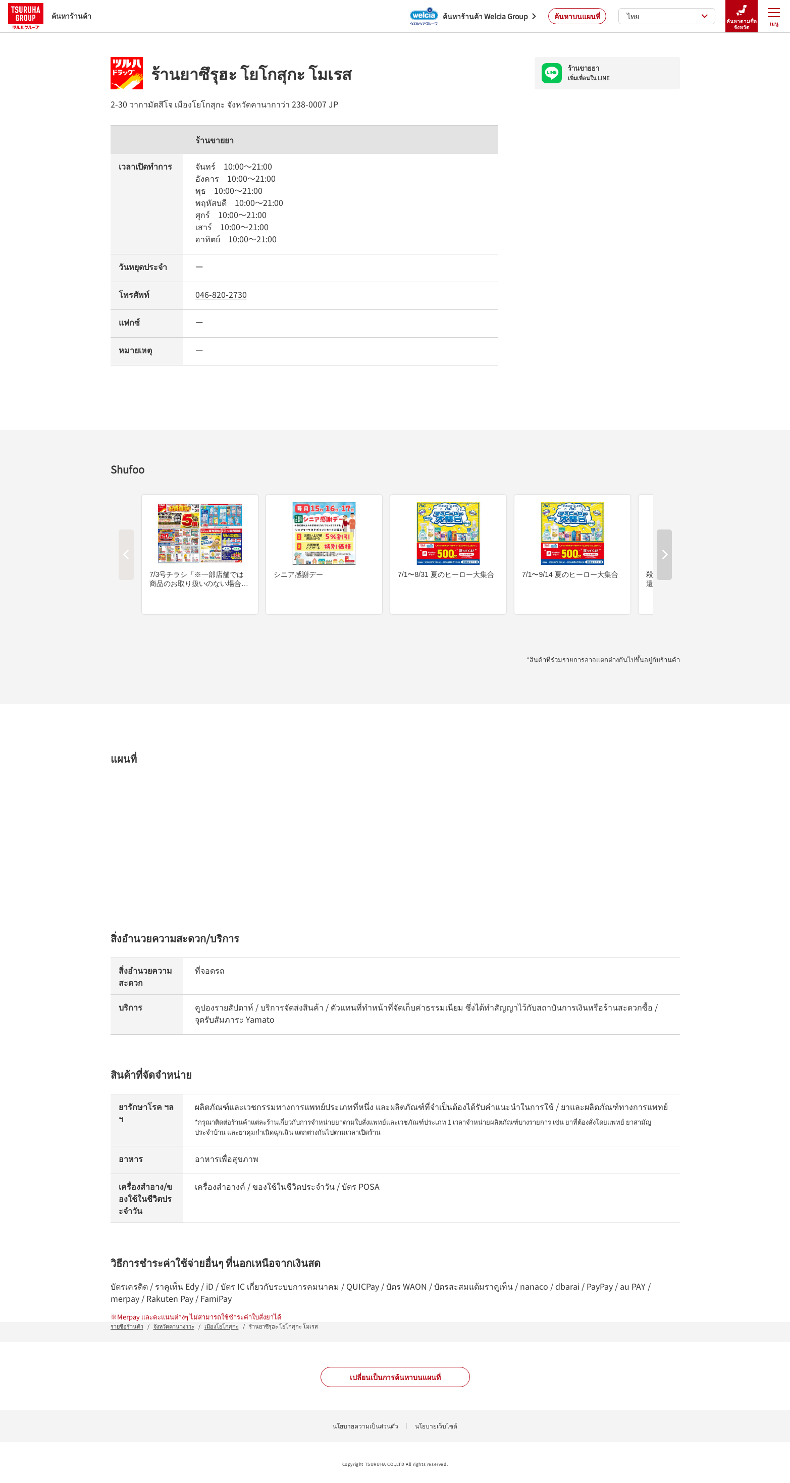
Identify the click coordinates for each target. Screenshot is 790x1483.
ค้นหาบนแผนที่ (577, 16)
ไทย (667, 16)
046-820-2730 (221, 294)
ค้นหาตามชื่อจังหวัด (741, 16)
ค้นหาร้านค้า (49, 16)
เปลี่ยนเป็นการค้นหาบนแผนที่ (395, 1377)
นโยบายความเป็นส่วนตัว (365, 1425)
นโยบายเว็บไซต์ (436, 1425)
